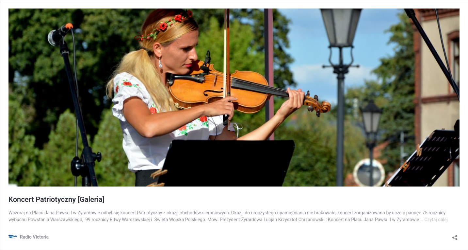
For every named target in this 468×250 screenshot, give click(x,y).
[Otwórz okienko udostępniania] (455, 235)
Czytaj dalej (436, 219)
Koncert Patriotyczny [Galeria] (56, 199)
